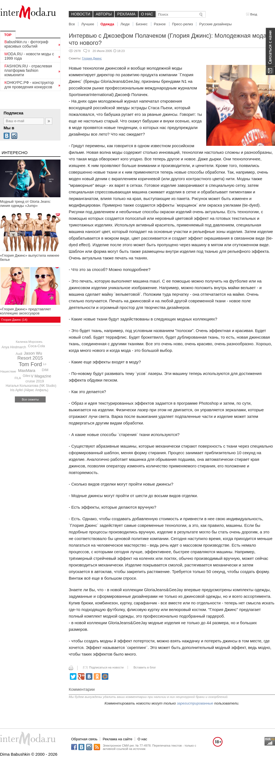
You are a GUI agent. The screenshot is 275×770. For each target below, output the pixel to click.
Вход (251, 14)
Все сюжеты (30, 399)
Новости (80, 14)
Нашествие (8, 371)
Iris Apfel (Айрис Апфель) (29, 390)
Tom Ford (30, 364)
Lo (44, 364)
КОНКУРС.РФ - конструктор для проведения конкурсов (29, 84)
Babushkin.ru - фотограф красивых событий (26, 44)
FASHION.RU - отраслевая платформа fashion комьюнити (28, 70)
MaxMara (26, 370)
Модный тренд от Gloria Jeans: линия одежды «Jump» (25, 203)
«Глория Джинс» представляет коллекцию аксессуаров (25, 311)
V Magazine (41, 376)
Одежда (107, 24)
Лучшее (87, 24)
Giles (26, 376)
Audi (19, 354)
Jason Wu (33, 353)
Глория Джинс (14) (14, 319)
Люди (125, 24)
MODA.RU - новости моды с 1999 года (29, 56)
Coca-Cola (36, 346)
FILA (18, 378)
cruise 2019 (35, 381)
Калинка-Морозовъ (29, 341)
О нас (147, 14)
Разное (160, 24)
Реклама (126, 14)
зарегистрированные (195, 703)
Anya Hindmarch (14, 347)
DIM (45, 370)
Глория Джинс (92, 58)
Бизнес (142, 24)
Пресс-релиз (182, 24)
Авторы (104, 14)
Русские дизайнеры (215, 24)
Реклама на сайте (117, 739)
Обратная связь (84, 739)
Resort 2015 (30, 358)
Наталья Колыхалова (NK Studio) (31, 386)
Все (72, 24)
